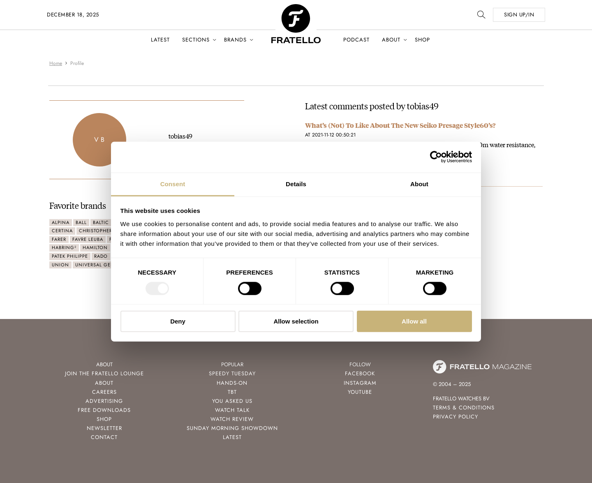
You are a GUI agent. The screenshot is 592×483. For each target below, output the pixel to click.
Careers (104, 392)
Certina (62, 230)
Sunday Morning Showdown (232, 428)
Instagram (360, 383)
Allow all (414, 321)
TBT (232, 392)
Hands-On (232, 383)
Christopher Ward (103, 230)
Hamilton (95, 247)
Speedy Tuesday (232, 373)
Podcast (356, 40)
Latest (160, 40)
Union (60, 264)
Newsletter (104, 428)
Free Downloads (104, 410)
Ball (81, 222)
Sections (196, 40)
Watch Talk (232, 410)
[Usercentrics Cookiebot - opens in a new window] (436, 157)
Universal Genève (99, 264)
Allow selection (295, 321)
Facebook (360, 373)
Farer (59, 239)
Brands (235, 40)
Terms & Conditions (464, 407)
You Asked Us (232, 401)
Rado (101, 256)
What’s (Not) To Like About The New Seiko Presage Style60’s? (400, 125)
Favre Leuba (87, 239)
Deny (177, 321)
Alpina (60, 222)
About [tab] (419, 183)
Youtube (360, 392)
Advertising (104, 401)
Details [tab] (296, 183)
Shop (422, 40)
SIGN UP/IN (519, 14)
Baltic (101, 222)
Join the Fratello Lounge (104, 373)
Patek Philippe (70, 256)
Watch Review (232, 419)
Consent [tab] (172, 183)
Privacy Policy (455, 417)
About (391, 40)
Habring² (64, 247)
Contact (104, 437)
